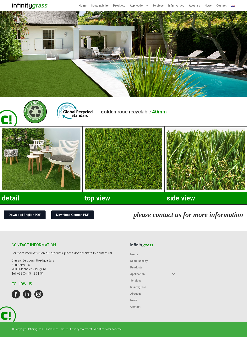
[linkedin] (27, 294)
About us (194, 5)
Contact (221, 5)
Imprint (64, 329)
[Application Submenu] (147, 5)
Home (82, 5)
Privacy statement (81, 329)
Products (119, 5)
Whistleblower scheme (108, 329)
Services (158, 5)
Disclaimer (51, 329)
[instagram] (38, 294)
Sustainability (99, 5)
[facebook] (16, 294)
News (208, 5)
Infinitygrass (176, 5)
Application (137, 5)
